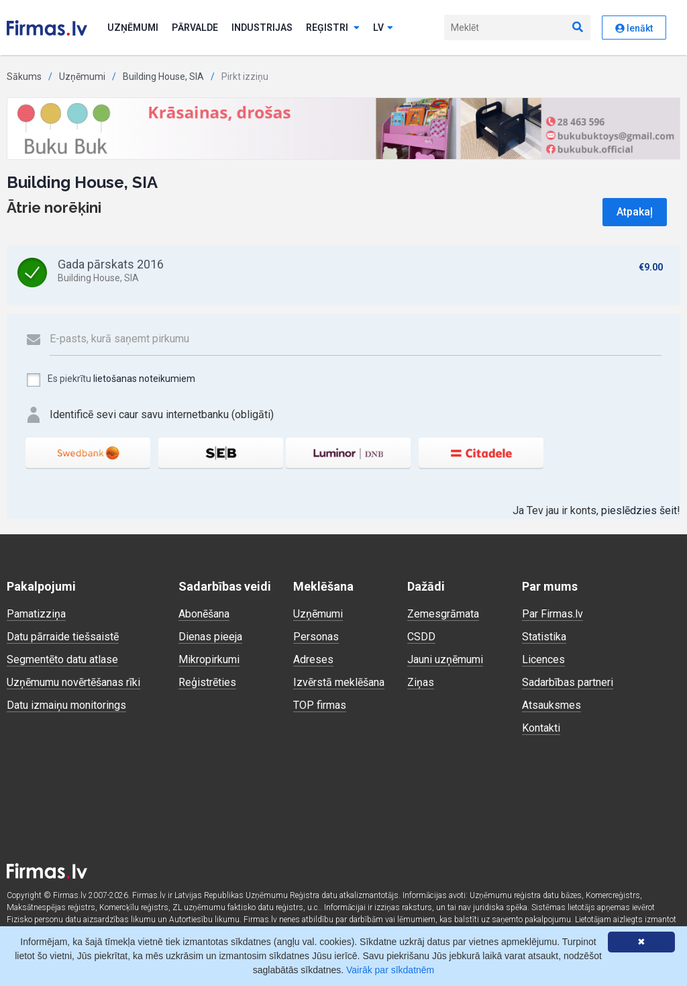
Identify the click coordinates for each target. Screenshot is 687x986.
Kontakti (541, 728)
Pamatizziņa (36, 613)
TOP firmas (319, 705)
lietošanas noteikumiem (144, 378)
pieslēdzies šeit (639, 510)
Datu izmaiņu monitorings (66, 705)
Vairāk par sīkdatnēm (390, 970)
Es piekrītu (110, 380)
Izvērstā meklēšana (338, 682)
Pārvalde (195, 27)
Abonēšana (203, 613)
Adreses (313, 659)
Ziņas (420, 682)
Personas (316, 636)
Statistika (544, 636)
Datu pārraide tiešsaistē (63, 636)
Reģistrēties (207, 682)
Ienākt (634, 28)
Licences (543, 659)
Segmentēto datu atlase (62, 659)
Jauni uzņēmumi (445, 659)
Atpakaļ (635, 211)
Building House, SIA (163, 76)
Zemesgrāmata (443, 613)
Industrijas (262, 27)
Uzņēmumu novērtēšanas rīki (73, 682)
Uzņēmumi (132, 27)
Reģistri (333, 27)
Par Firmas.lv (552, 613)
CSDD (421, 636)
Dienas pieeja (210, 636)
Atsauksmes (551, 705)
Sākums (24, 76)
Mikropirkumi (209, 659)
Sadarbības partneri (567, 682)
